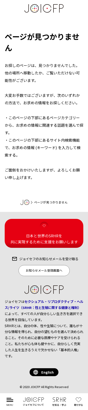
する (79, 404)
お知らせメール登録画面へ (44, 270)
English (47, 372)
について (33, 404)
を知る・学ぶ (59, 404)
